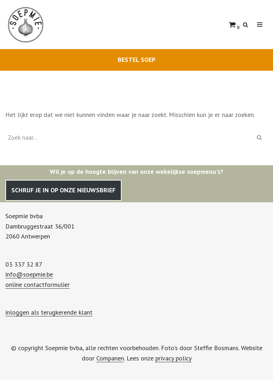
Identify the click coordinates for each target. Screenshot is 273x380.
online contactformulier (37, 284)
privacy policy (173, 358)
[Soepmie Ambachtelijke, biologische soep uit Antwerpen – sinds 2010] (26, 24)
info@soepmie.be (29, 274)
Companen (110, 358)
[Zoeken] (245, 24)
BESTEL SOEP (136, 59)
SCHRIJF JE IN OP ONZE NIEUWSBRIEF (63, 190)
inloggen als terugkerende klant (48, 312)
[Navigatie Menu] (260, 24)
